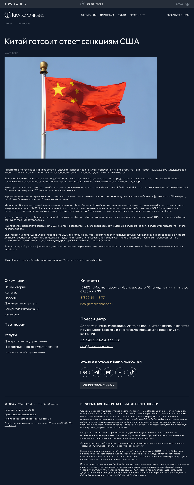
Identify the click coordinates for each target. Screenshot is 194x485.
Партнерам (15, 324)
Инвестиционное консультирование (31, 347)
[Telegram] (96, 372)
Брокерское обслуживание (25, 352)
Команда (11, 292)
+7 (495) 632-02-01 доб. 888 (100, 340)
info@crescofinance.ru (96, 304)
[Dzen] (120, 372)
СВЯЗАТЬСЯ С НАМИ (178, 15)
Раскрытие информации (22, 309)
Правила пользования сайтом (20, 414)
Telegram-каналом (156, 246)
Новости (11, 298)
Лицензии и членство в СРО (19, 410)
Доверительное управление (26, 341)
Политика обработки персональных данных (28, 419)
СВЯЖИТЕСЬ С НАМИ (99, 385)
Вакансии (12, 314)
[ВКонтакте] (85, 372)
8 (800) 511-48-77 (15, 3)
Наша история (15, 287)
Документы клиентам (21, 303)
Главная (8, 23)
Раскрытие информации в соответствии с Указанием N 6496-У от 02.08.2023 (39, 424)
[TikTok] (131, 372)
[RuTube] (108, 372)
